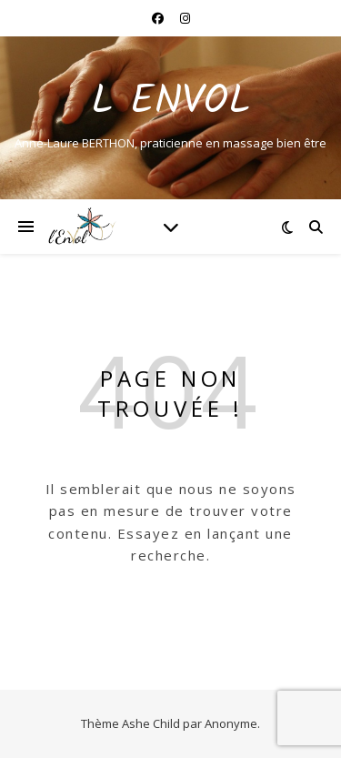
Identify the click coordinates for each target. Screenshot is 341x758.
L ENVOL (171, 102)
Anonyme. (232, 723)
